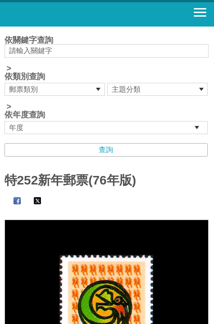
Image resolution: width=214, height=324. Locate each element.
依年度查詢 (25, 115)
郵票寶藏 (56, 14)
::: (7, 30)
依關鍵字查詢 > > (107, 85)
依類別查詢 (25, 76)
